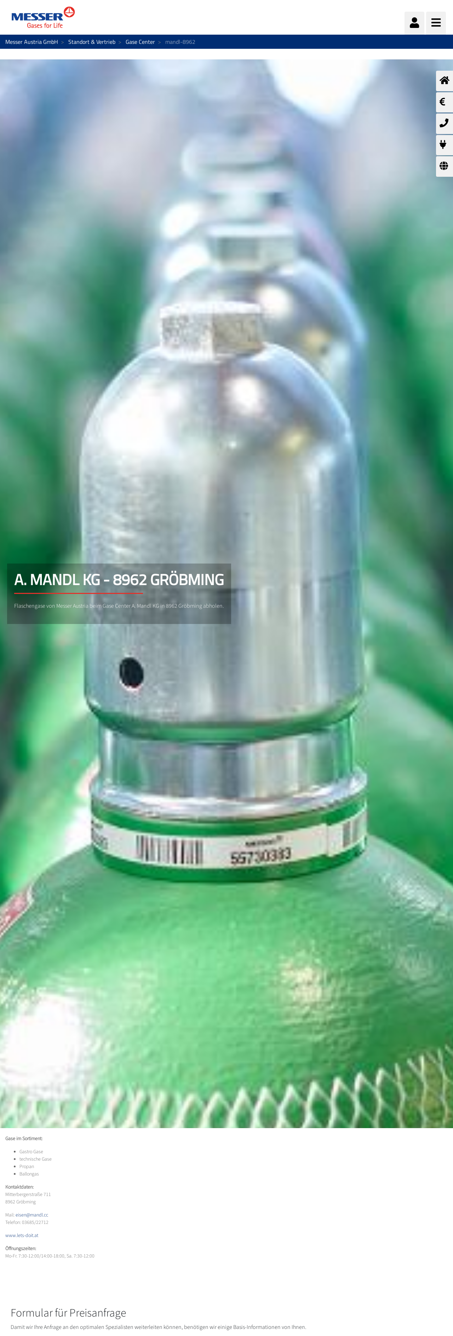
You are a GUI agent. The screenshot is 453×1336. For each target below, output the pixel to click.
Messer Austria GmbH (31, 41)
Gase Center (140, 41)
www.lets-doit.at (21, 1235)
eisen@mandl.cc (32, 1215)
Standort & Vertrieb (91, 41)
